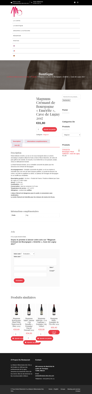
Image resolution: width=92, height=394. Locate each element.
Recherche (66, 100)
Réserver (17, 35)
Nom (52, 267)
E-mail (52, 271)
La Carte (16, 20)
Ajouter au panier (50, 129)
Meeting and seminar (74, 389)
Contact (78, 391)
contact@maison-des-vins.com (44, 375)
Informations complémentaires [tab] (37, 141)
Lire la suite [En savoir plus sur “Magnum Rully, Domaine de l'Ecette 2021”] (54, 332)
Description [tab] (17, 141)
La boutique (18, 25)
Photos (16, 40)
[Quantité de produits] (39, 129)
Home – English (53, 389)
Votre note (17, 254)
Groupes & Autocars (21, 30)
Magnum (46, 134)
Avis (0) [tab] (17, 145)
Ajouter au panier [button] (21, 338)
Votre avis (17, 256)
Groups (63, 389)
